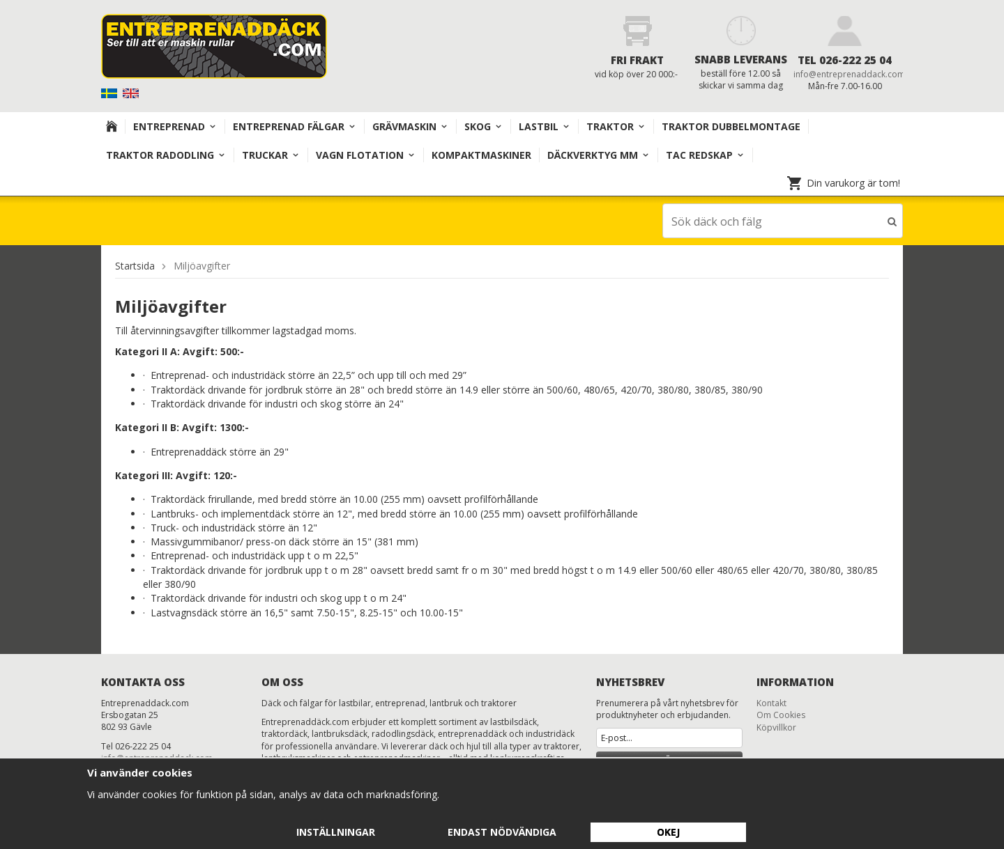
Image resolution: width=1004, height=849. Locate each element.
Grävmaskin (410, 126)
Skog (483, 126)
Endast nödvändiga (502, 832)
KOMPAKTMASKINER (481, 155)
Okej (668, 832)
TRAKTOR (616, 126)
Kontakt (771, 702)
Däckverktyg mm (598, 155)
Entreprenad (175, 126)
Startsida (135, 265)
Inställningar (335, 832)
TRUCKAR (271, 155)
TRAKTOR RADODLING (166, 155)
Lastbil (544, 126)
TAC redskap (705, 155)
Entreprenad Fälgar (294, 126)
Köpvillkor (776, 727)
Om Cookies (780, 714)
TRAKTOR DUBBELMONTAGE (731, 126)
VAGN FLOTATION (366, 155)
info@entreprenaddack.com (849, 74)
